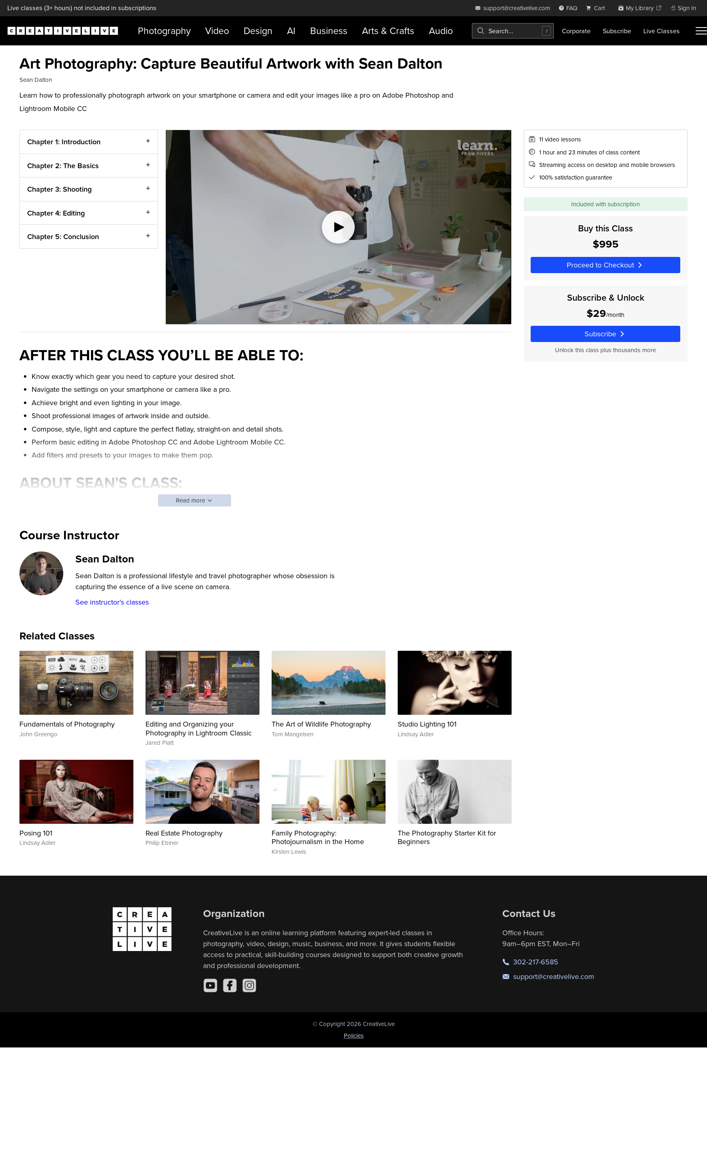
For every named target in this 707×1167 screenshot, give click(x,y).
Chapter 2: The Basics (63, 165)
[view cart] (597, 7)
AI (291, 30)
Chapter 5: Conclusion (63, 236)
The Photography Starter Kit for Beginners (447, 837)
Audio (441, 30)
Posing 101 (35, 833)
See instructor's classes (112, 602)
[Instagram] (249, 985)
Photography (164, 30)
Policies (354, 1035)
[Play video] (338, 227)
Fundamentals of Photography (67, 724)
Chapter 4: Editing (56, 213)
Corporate (576, 30)
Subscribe (617, 30)
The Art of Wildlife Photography (321, 724)
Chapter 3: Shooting (59, 189)
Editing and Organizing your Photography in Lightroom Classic (199, 728)
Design (258, 30)
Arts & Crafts (388, 30)
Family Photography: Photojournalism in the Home (318, 837)
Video (217, 30)
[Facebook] (230, 985)
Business (328, 30)
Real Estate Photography (184, 833)
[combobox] (512, 31)
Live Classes (661, 30)
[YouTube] (210, 985)
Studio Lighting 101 (427, 724)
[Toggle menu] (701, 31)
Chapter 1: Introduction (64, 142)
